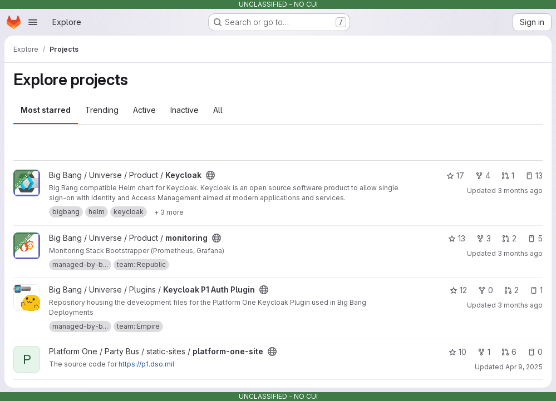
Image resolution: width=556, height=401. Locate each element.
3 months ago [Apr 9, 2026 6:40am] (520, 190)
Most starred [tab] (46, 110)
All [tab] (218, 110)
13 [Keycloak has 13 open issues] (534, 175)
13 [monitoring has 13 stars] (456, 238)
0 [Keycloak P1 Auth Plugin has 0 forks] (485, 290)
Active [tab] (144, 110)
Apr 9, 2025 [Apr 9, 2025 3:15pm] (524, 367)
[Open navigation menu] (33, 22)
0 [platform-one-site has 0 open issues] (535, 352)
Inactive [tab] (184, 110)
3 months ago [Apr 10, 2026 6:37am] (520, 253)
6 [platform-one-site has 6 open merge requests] (508, 352)
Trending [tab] (102, 110)
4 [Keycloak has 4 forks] (482, 175)
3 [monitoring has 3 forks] (483, 238)
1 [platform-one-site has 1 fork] (484, 352)
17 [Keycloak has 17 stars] (455, 175)
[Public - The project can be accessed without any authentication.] (210, 175)
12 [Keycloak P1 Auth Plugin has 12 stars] (458, 290)
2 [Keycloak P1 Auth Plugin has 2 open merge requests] (511, 290)
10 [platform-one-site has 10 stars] (457, 352)
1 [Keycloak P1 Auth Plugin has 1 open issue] (536, 290)
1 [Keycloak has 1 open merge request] (507, 175)
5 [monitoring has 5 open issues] (535, 238)
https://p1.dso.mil (146, 364)
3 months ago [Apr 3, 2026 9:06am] (520, 305)
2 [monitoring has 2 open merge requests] (509, 238)
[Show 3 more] (169, 212)
